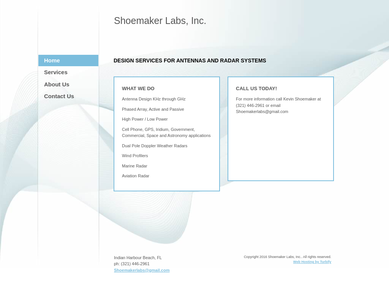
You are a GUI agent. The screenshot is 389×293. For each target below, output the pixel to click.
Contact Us (59, 96)
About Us (57, 84)
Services (56, 72)
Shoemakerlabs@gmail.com (141, 270)
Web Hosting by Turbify (312, 262)
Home (52, 60)
